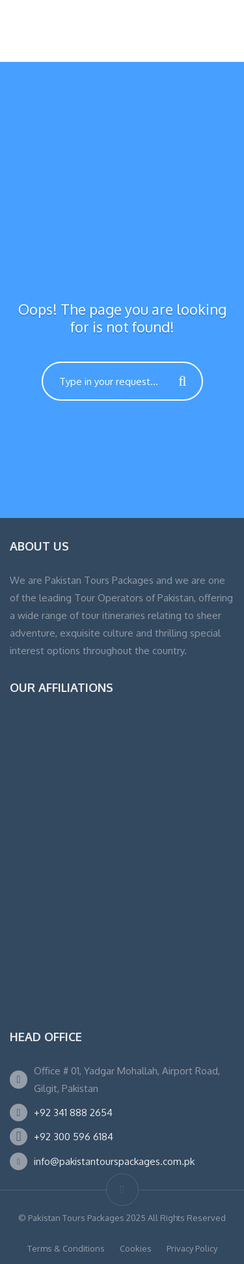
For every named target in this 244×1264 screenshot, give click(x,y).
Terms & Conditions (66, 1248)
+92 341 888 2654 (73, 1112)
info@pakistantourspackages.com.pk (114, 1161)
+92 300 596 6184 (73, 1136)
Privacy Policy (192, 1248)
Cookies (136, 1248)
